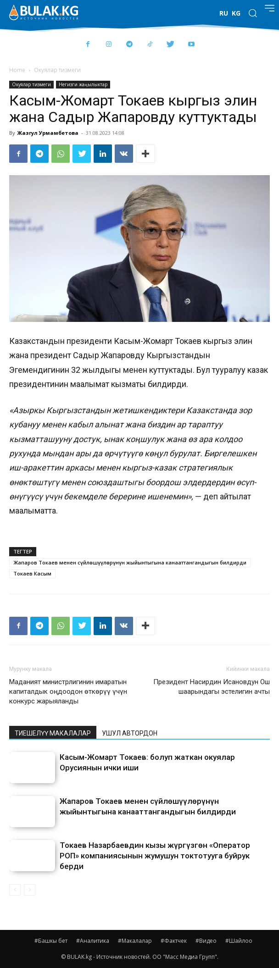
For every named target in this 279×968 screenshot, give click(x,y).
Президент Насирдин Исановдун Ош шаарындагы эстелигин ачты (211, 687)
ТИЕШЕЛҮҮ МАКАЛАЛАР (53, 733)
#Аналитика (92, 941)
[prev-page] (15, 890)
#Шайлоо (238, 941)
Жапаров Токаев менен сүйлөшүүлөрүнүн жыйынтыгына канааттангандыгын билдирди (129, 562)
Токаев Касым (32, 573)
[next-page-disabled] (29, 890)
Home (17, 70)
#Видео (206, 941)
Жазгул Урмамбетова (47, 132)
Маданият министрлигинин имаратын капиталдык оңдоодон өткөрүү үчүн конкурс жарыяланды (68, 691)
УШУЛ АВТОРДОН (129, 733)
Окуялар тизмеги (57, 70)
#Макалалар (135, 941)
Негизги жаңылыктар (83, 84)
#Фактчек (174, 941)
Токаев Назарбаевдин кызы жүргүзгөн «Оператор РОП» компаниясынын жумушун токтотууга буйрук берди (155, 856)
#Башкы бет (50, 941)
